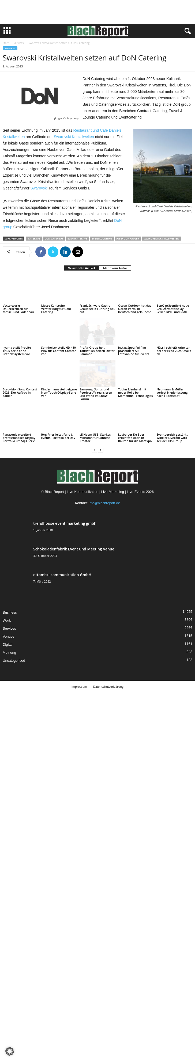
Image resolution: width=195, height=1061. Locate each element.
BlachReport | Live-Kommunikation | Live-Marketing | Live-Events (95, 492)
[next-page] (100, 450)
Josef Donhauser (128, 238)
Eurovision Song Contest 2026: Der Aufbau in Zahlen (20, 392)
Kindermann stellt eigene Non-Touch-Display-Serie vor (59, 392)
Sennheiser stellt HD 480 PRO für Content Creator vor (58, 350)
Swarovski (39, 188)
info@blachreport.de (104, 503)
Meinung (9, 653)
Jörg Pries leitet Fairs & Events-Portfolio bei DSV (58, 436)
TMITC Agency (113, 695)
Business (10, 612)
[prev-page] (94, 450)
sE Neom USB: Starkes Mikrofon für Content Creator (95, 437)
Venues (8, 636)
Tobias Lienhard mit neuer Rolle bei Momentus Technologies (135, 392)
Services (18, 43)
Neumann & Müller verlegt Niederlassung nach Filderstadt (172, 392)
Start (6, 43)
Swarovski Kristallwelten (74, 137)
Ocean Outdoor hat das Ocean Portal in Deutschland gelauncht (134, 308)
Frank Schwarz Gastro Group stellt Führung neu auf (97, 308)
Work (7, 620)
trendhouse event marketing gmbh (64, 523)
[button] (9, 1051)
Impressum (79, 686)
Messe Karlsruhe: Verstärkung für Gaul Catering (56, 308)
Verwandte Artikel (81, 268)
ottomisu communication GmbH (62, 574)
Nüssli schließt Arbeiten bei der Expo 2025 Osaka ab (173, 350)
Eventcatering (77, 238)
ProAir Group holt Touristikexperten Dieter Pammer (97, 350)
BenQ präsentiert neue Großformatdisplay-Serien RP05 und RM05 (172, 308)
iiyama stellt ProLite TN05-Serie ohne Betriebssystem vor (17, 350)
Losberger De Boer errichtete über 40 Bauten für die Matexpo (135, 437)
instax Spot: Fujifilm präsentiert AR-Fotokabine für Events (133, 350)
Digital (7, 644)
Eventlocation (102, 238)
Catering (34, 238)
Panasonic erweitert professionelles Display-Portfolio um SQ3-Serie (19, 437)
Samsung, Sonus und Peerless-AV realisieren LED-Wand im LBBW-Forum (96, 394)
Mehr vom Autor (115, 268)
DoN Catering (53, 238)
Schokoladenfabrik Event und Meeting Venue (73, 549)
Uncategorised (14, 661)
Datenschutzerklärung (108, 686)
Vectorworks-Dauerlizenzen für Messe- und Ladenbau (18, 308)
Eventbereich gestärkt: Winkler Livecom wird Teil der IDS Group (172, 437)
